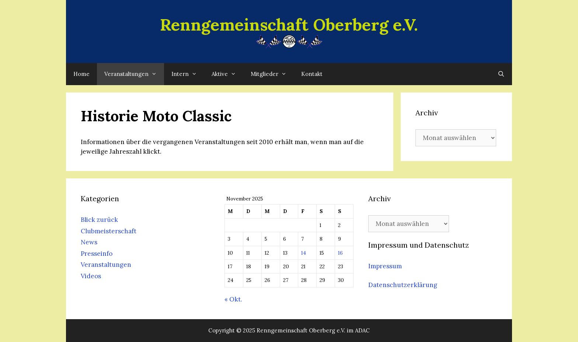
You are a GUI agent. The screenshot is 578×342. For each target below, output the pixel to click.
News (89, 242)
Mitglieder (272, 74)
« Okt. (233, 299)
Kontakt (312, 73)
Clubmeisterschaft (108, 231)
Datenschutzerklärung (402, 285)
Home (81, 73)
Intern (187, 74)
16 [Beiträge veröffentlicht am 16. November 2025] (340, 252)
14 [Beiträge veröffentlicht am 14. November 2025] (303, 252)
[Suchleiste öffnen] (501, 74)
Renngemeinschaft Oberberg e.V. (289, 24)
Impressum (385, 266)
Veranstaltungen (134, 74)
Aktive (227, 74)
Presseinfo (96, 253)
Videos (91, 276)
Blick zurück (99, 220)
